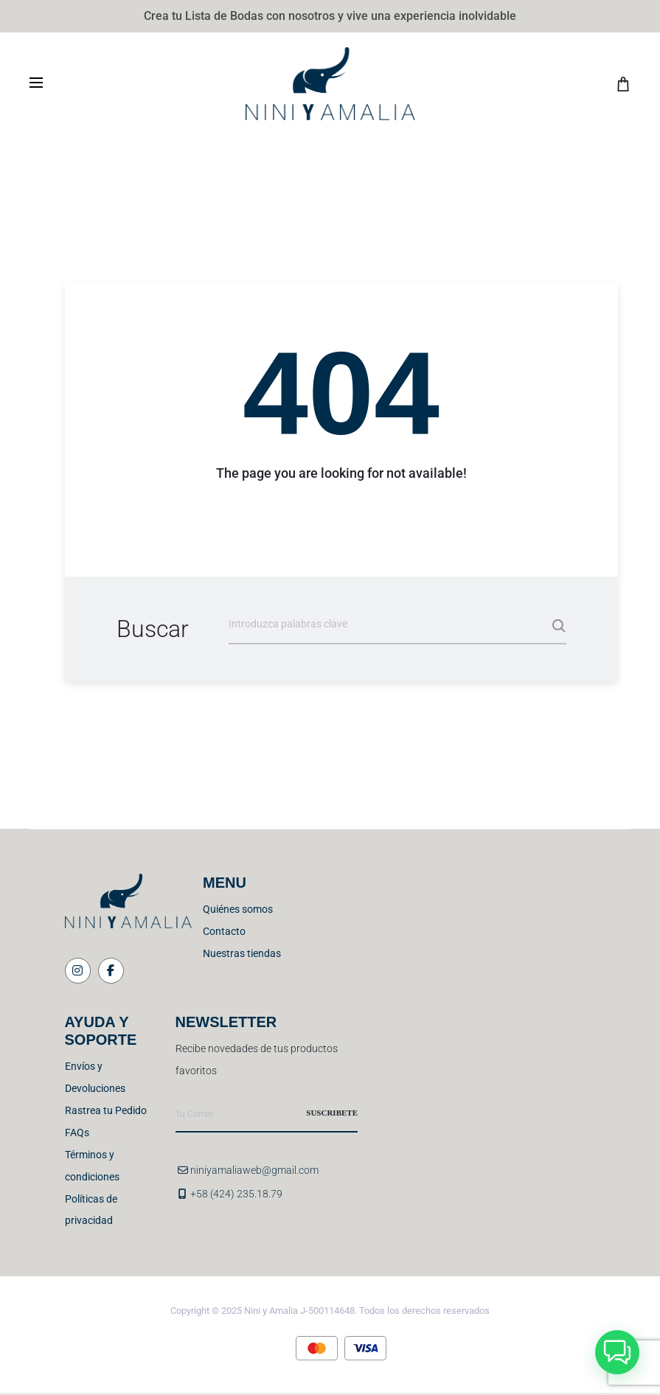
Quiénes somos (238, 909)
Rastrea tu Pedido (106, 1110)
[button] (617, 1352)
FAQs (77, 1132)
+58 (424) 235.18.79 (236, 1194)
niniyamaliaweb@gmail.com (254, 1170)
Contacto (224, 931)
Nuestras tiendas (242, 953)
